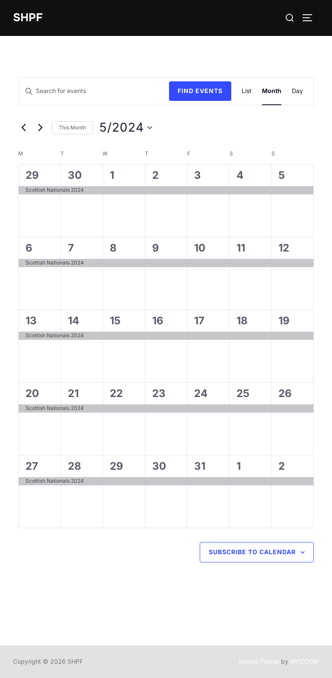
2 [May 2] (155, 175)
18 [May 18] (242, 321)
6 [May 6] (29, 248)
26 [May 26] (285, 393)
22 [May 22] (116, 393)
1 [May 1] (112, 175)
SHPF (28, 17)
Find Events (200, 91)
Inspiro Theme (259, 661)
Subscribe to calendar (252, 552)
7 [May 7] (71, 248)
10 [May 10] (199, 248)
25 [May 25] (242, 393)
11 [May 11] (240, 248)
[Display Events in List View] (247, 91)
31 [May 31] (199, 466)
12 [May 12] (283, 248)
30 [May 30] (159, 466)
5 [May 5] (281, 175)
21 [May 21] (73, 393)
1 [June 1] (238, 466)
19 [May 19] (284, 321)
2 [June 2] (281, 466)
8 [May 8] (113, 248)
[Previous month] (23, 128)
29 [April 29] (32, 175)
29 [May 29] (116, 466)
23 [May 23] (159, 393)
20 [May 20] (32, 393)
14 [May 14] (73, 321)
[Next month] (40, 128)
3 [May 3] (197, 175)
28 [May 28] (74, 466)
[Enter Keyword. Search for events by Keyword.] (94, 91)
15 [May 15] (115, 321)
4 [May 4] (239, 175)
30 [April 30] (75, 175)
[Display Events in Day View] (297, 91)
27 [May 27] (32, 466)
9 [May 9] (155, 248)
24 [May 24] (201, 393)
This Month (72, 127)
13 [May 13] (31, 321)
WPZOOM (304, 661)
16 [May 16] (157, 321)
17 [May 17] (199, 321)
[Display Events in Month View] (271, 91)
